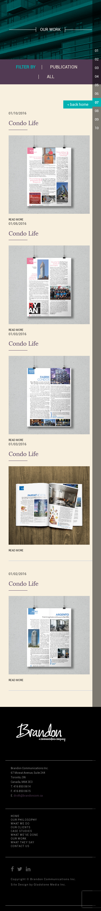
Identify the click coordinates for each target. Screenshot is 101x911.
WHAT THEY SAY (22, 842)
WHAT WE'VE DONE (24, 834)
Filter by (26, 67)
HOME (15, 816)
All (50, 77)
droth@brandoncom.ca (28, 795)
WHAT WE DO (20, 823)
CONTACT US (20, 846)
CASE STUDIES (21, 831)
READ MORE (16, 219)
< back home (77, 104)
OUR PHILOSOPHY (24, 819)
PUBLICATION (63, 67)
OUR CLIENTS (20, 827)
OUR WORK (18, 838)
